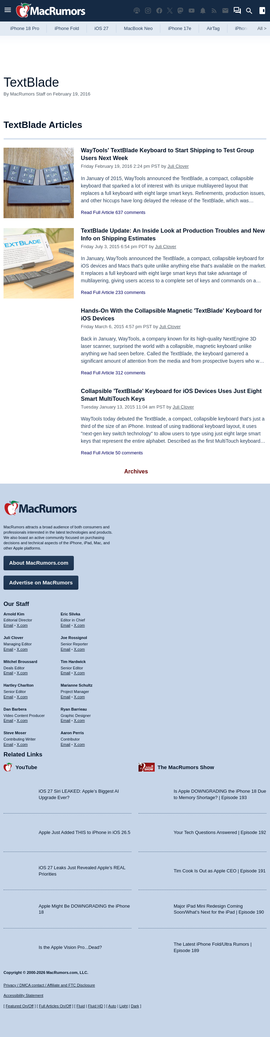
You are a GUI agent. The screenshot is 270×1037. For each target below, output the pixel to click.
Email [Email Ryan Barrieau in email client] (66, 720)
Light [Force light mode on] (123, 1006)
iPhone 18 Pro (24, 28)
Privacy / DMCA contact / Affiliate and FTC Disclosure (49, 985)
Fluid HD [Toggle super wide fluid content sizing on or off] (95, 1006)
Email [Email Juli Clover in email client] (8, 648)
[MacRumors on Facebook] (159, 10)
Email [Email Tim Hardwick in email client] (66, 672)
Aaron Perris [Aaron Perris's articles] (72, 732)
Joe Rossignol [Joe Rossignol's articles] (74, 637)
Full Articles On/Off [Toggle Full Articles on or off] (55, 1006)
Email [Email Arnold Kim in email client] (8, 625)
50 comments (129, 452)
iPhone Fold (66, 28)
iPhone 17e (179, 28)
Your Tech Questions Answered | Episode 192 (220, 832)
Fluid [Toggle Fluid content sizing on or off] (80, 1006)
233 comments (130, 292)
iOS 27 (102, 28)
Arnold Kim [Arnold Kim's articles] (14, 613)
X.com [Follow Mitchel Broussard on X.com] (22, 672)
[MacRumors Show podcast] (136, 10)
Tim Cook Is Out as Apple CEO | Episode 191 (220, 870)
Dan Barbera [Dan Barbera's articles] (15, 708)
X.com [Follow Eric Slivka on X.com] (79, 625)
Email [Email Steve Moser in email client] (8, 744)
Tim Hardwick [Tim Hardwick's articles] (73, 661)
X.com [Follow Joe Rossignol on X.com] (79, 648)
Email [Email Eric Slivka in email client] (66, 625)
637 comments (130, 212)
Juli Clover (178, 166)
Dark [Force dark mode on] (135, 1006)
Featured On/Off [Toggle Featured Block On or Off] (19, 1006)
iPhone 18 (245, 28)
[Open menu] (8, 11)
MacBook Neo (138, 28)
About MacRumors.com (38, 562)
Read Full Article (97, 212)
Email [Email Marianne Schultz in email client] (66, 696)
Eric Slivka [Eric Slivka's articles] (71, 613)
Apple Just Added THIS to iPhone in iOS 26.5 (84, 832)
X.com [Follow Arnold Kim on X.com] (22, 625)
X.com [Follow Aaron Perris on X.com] (79, 744)
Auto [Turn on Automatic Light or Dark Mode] (112, 1006)
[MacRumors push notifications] (202, 10)
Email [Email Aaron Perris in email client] (66, 744)
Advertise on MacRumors (41, 582)
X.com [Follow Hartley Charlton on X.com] (22, 696)
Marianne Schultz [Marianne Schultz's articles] (76, 685)
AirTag (213, 28)
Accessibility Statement (23, 995)
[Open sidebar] (262, 11)
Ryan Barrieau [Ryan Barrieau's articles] (74, 708)
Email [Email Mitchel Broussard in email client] (8, 672)
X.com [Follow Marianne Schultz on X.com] (79, 696)
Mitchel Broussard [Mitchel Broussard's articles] (20, 661)
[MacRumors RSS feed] (214, 10)
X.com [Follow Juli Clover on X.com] (22, 648)
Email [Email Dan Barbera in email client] (8, 720)
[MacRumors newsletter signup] (225, 10)
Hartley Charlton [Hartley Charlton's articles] (19, 685)
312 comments (130, 372)
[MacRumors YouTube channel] (191, 10)
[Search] (251, 11)
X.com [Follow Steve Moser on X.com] (22, 744)
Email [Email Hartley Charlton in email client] (8, 696)
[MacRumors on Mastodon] (180, 10)
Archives (136, 471)
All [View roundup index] (261, 28)
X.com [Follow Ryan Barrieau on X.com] (79, 720)
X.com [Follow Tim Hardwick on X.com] (79, 672)
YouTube (26, 766)
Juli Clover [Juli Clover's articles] (13, 637)
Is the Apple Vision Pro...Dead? (70, 946)
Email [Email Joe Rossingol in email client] (66, 648)
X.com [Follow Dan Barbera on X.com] (22, 720)
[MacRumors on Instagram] (148, 10)
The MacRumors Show (186, 766)
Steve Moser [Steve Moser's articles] (15, 732)
